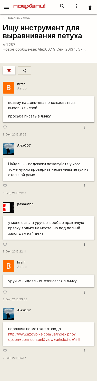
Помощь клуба (16, 18)
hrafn (21, 84)
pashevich (25, 204)
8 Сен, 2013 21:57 (14, 193)
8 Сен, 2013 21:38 (14, 134)
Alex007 (45, 49)
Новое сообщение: (20, 49)
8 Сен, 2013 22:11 (14, 251)
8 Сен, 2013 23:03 (15, 299)
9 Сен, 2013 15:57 (69, 49)
